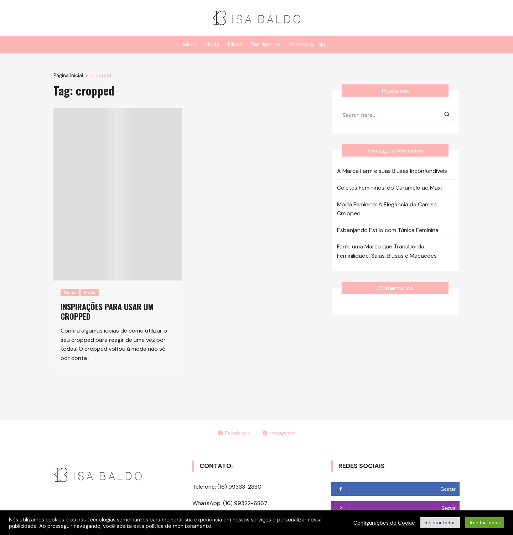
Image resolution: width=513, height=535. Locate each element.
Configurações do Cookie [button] (384, 523)
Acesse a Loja (307, 44)
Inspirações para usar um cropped (107, 311)
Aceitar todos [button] (485, 523)
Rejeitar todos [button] (440, 523)
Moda (211, 44)
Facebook (234, 433)
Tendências (266, 44)
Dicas (235, 44)
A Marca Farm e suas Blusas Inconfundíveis (392, 171)
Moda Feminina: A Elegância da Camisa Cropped (387, 209)
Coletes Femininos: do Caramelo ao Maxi (389, 187)
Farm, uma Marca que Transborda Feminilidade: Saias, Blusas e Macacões (387, 251)
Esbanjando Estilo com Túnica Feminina (388, 230)
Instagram (279, 433)
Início (189, 44)
